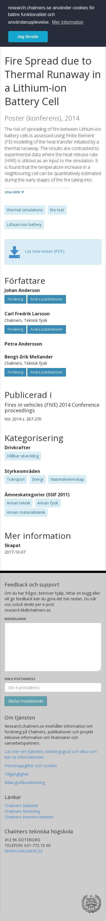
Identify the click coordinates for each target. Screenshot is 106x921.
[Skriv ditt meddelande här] (53, 647)
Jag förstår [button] (28, 36)
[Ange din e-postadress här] (53, 687)
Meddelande (15, 619)
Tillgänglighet (17, 774)
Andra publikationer (47, 299)
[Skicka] (26, 701)
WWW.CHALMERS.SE (24, 851)
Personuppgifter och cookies (31, 765)
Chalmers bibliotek (21, 805)
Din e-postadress (20, 679)
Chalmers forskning (22, 811)
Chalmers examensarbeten (29, 817)
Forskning (15, 299)
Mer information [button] (67, 22)
